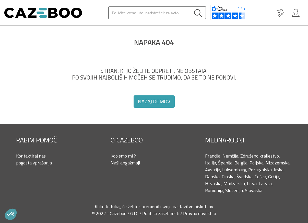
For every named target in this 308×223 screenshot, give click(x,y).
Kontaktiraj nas (31, 155)
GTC (134, 213)
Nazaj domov (154, 101)
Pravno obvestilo (199, 213)
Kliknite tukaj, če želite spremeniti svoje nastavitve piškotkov (154, 206)
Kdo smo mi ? (123, 155)
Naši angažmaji (125, 162)
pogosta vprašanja (34, 162)
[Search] (149, 12)
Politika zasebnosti (161, 213)
